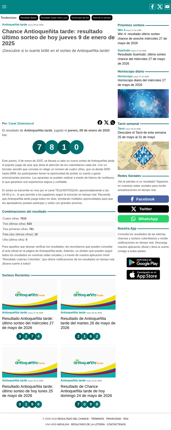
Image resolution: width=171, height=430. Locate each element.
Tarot (121, 128)
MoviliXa (63, 424)
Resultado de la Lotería (88, 424)
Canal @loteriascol (21, 123)
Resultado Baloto (28, 18)
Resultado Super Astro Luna (54, 18)
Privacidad (113, 418)
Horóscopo (125, 76)
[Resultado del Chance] (51, 7)
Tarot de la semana (102, 18)
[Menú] (3, 5)
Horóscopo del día (80, 18)
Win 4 (121, 30)
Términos (97, 418)
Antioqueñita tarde (14, 24)
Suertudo (124, 50)
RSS (125, 418)
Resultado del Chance (73, 418)
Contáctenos (116, 424)
